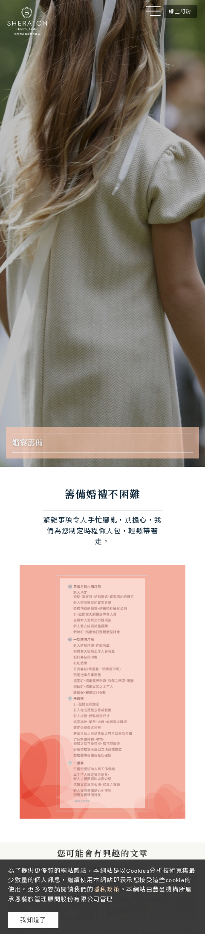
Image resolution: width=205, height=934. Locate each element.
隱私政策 (106, 889)
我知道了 (33, 919)
